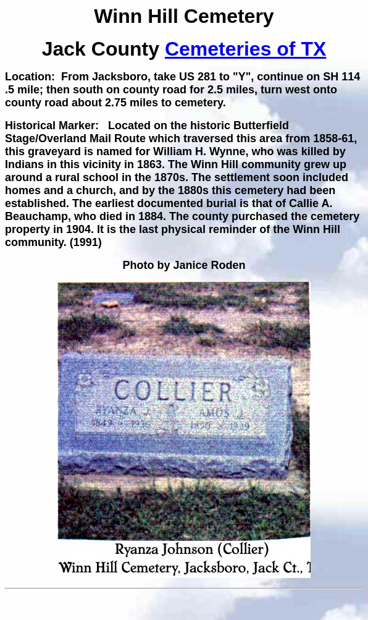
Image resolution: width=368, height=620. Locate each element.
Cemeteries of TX (245, 49)
